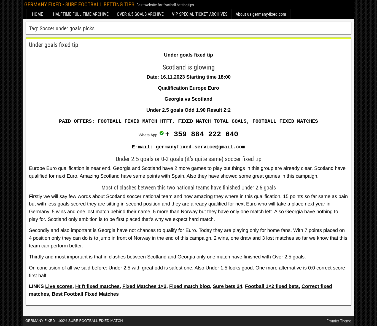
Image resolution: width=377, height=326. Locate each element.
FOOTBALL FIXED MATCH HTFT (135, 121)
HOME (37, 14)
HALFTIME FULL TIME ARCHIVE (81, 14)
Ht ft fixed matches (97, 286)
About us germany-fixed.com (261, 14)
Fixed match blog (189, 286)
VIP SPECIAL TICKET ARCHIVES (199, 14)
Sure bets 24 (227, 286)
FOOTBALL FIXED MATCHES (285, 121)
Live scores (58, 286)
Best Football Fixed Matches (85, 294)
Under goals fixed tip (53, 44)
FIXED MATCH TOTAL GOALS (212, 121)
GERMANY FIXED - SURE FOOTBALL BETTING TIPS (79, 4)
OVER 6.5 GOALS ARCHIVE (140, 14)
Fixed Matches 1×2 (144, 286)
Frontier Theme (339, 321)
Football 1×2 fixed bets (272, 286)
